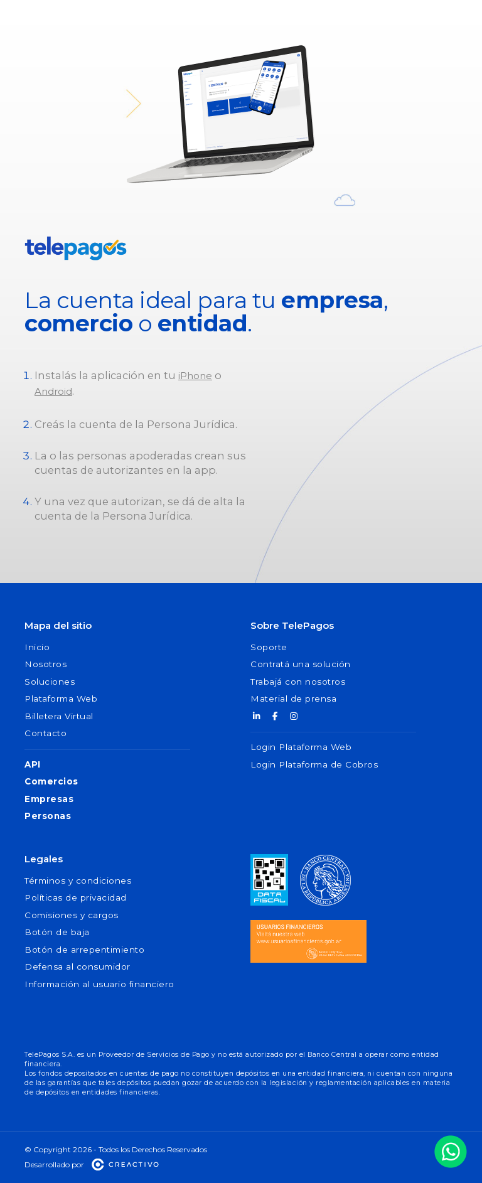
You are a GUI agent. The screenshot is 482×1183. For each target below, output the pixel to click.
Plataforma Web (60, 698)
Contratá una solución (300, 664)
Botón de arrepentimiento (84, 950)
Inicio (37, 647)
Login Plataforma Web (300, 747)
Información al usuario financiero (99, 984)
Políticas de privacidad (75, 897)
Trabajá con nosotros (297, 682)
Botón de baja (57, 932)
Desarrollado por (92, 1164)
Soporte (268, 647)
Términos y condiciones (77, 880)
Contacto (45, 733)
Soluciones (49, 682)
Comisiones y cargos (71, 915)
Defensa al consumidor (77, 966)
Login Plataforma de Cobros (314, 764)
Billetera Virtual (59, 716)
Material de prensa (293, 698)
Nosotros (45, 664)
